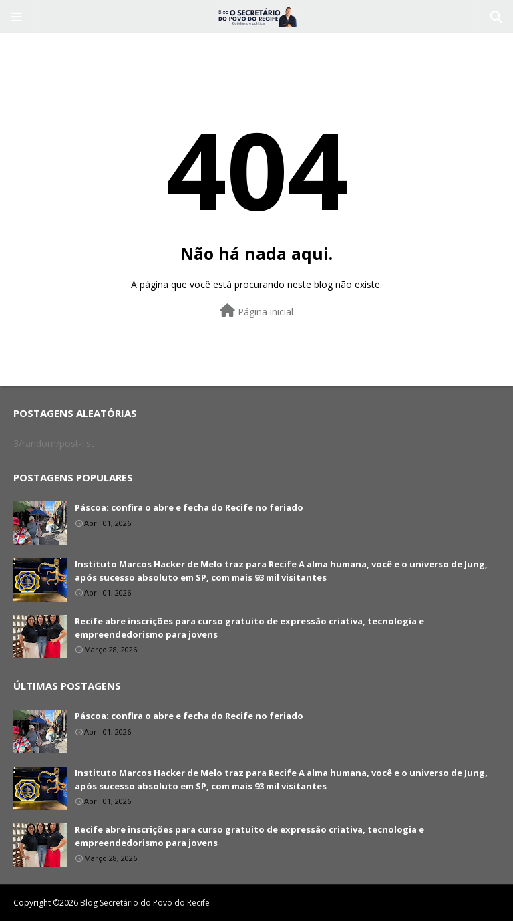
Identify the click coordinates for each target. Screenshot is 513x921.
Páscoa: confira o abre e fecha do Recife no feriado (189, 507)
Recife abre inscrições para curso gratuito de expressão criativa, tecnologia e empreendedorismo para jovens (249, 627)
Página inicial (256, 311)
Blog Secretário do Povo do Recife (145, 902)
